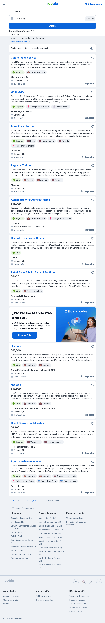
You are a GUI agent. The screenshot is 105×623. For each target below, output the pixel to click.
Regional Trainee (21, 165)
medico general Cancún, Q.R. (51, 537)
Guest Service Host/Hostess (28, 423)
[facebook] (76, 581)
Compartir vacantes (44, 600)
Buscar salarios (75, 611)
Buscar (52, 25)
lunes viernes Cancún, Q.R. (50, 533)
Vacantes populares (74, 518)
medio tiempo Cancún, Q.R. (50, 526)
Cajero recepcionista (23, 57)
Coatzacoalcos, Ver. (19, 558)
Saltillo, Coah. (17, 536)
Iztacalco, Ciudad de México (23, 546)
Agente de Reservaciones (26, 461)
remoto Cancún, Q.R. (48, 518)
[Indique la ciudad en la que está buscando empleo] (52, 18)
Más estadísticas (21, 41)
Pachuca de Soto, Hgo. (21, 554)
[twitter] (91, 581)
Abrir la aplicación (94, 4)
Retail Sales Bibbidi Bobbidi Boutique (33, 272)
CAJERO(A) (17, 91)
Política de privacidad (78, 607)
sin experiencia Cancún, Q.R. (51, 529)
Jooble (19, 618)
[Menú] (4, 4)
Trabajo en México (77, 600)
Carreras (7, 604)
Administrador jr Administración (30, 199)
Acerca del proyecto (12, 596)
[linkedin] (99, 581)
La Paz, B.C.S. (17, 532)
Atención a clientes (22, 126)
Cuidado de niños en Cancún (28, 238)
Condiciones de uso (77, 604)
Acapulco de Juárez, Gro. (22, 518)
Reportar (87, 83)
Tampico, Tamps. (18, 550)
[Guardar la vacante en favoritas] (93, 58)
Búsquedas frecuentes (24, 508)
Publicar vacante (43, 596)
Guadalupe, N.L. (17, 522)
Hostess (16, 346)
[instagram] (83, 581)
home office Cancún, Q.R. (50, 522)
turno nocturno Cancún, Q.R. (51, 548)
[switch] (92, 48)
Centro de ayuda (10, 600)
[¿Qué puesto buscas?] (52, 11)
